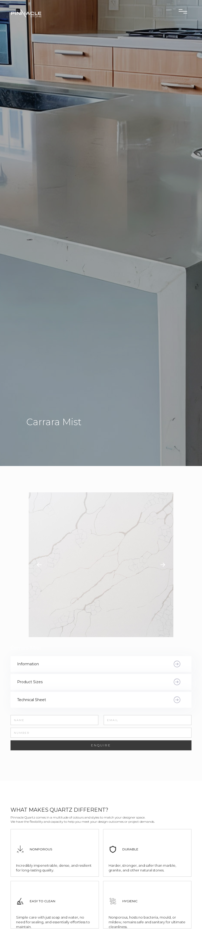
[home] (42, 13)
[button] (39, 564)
